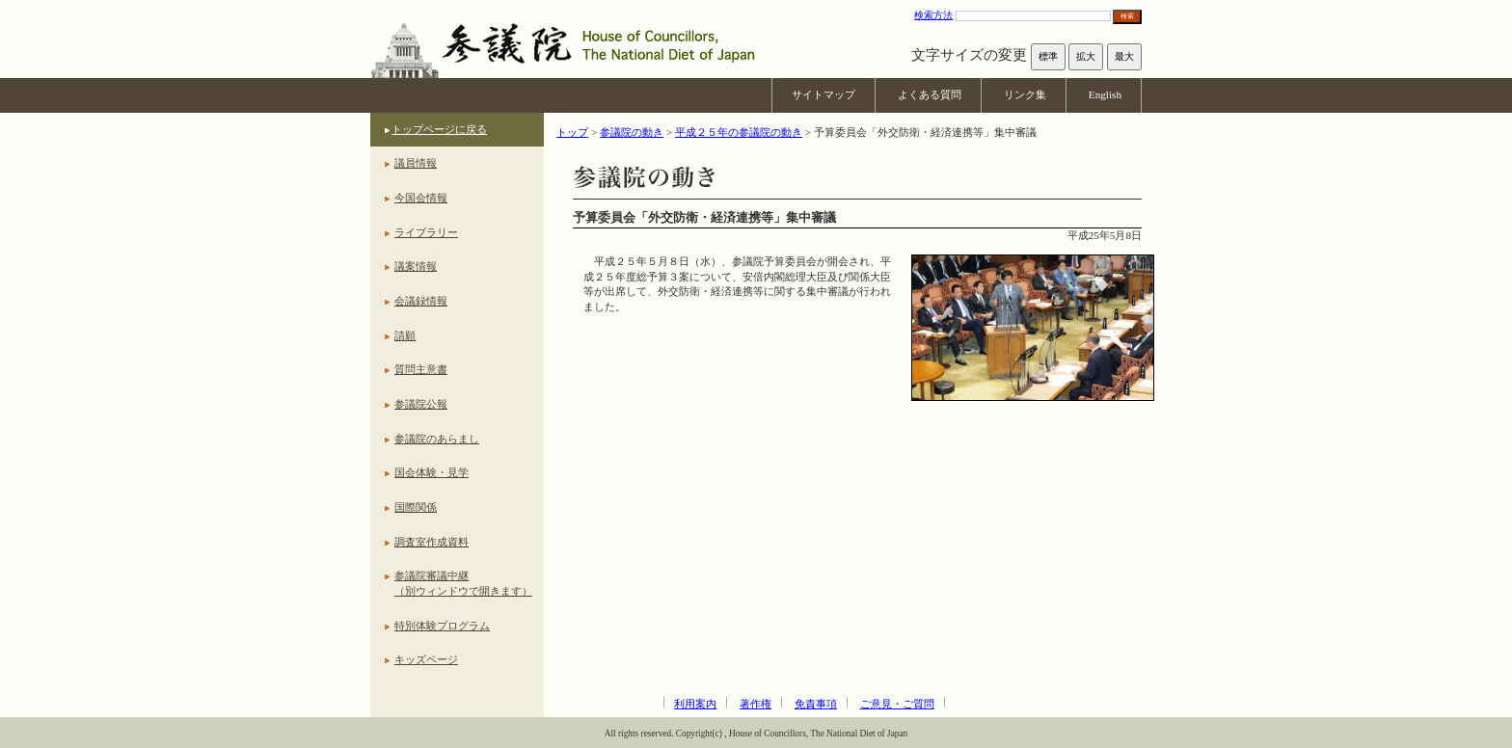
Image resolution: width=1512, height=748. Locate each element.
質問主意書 (420, 369)
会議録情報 (420, 301)
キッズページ (426, 659)
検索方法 (933, 15)
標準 (1048, 56)
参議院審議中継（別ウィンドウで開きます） (463, 583)
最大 (1124, 56)
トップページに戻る (439, 129)
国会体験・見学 (431, 472)
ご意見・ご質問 (897, 703)
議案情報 (415, 266)
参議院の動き (631, 132)
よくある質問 (929, 94)
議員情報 (415, 163)
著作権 (755, 703)
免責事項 (816, 703)
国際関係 (415, 507)
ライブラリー (426, 232)
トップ (572, 132)
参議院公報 (420, 404)
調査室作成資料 (431, 542)
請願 (405, 335)
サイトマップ (823, 94)
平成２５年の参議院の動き (738, 132)
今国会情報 (420, 197)
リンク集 (1025, 94)
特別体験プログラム (442, 625)
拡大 (1085, 56)
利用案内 (695, 703)
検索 (1127, 16)
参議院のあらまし (436, 438)
